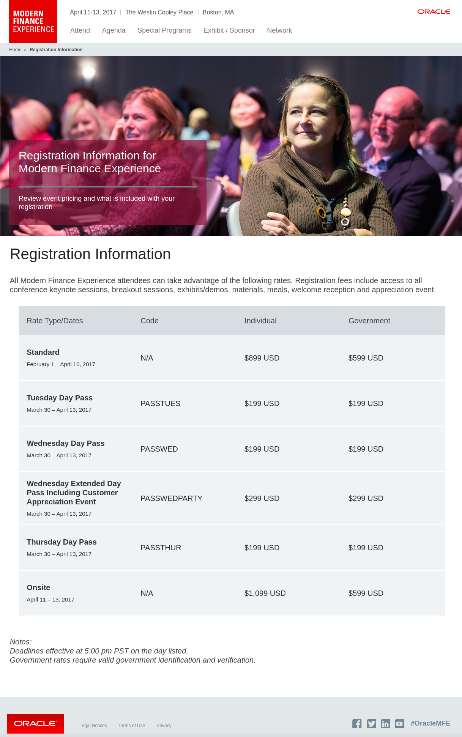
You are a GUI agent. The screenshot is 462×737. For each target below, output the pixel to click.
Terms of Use (134, 729)
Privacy (166, 729)
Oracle (37, 728)
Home (15, 49)
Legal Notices (96, 729)
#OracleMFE (433, 727)
